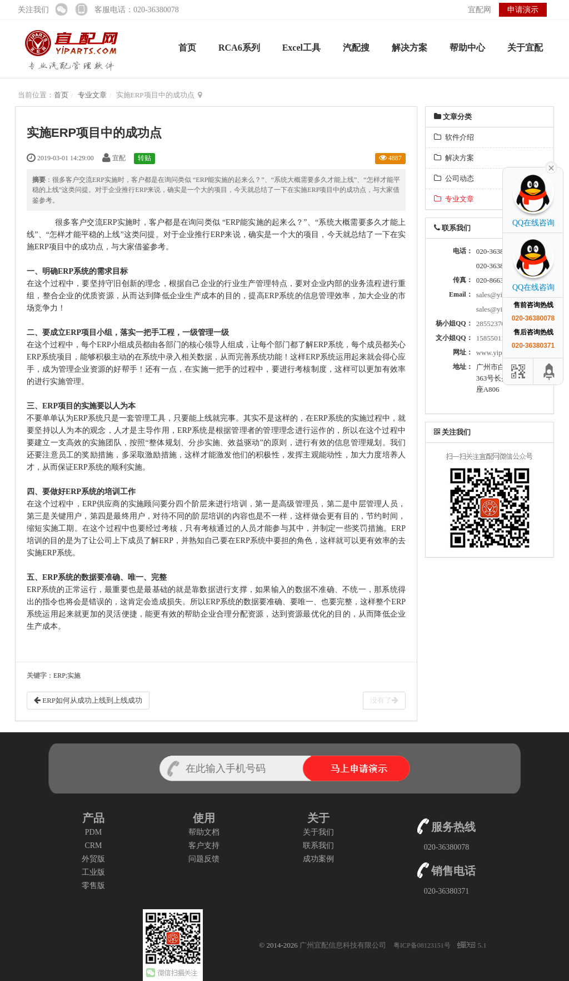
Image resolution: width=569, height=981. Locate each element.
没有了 (384, 700)
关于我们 (318, 832)
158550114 (492, 338)
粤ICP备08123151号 (422, 945)
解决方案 (409, 47)
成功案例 (318, 859)
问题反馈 (203, 859)
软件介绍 (454, 137)
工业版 (93, 872)
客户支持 (203, 845)
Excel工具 (301, 47)
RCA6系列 (239, 47)
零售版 (93, 885)
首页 (187, 47)
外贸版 (93, 859)
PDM (93, 832)
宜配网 (479, 10)
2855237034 (494, 323)
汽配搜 (356, 47)
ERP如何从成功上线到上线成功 (88, 700)
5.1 (471, 946)
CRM (93, 845)
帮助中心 (467, 47)
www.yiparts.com (501, 352)
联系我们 (318, 845)
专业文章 (92, 95)
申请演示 (522, 10)
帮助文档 (203, 832)
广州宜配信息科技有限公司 (343, 945)
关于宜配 (525, 47)
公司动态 (454, 178)
